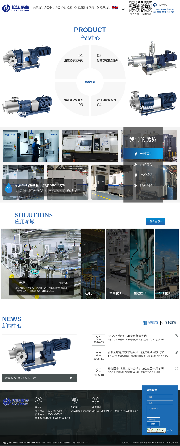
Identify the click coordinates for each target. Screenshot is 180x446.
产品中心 (49, 7)
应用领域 (83, 7)
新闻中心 (94, 7)
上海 (145, 443)
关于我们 (38, 7)
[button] (71, 378)
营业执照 (80, 443)
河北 (164, 443)
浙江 (149, 443)
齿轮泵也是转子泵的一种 (20, 378)
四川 (176, 443)
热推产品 (125, 443)
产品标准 (60, 7)
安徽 (168, 443)
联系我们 (105, 7)
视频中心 (72, 7)
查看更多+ (155, 221)
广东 (157, 443)
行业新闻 (170, 322)
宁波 (141, 443)
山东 (161, 443)
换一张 (169, 430)
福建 (172, 443)
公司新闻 (153, 322)
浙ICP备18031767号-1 (68, 443)
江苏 (153, 443)
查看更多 (90, 81)
